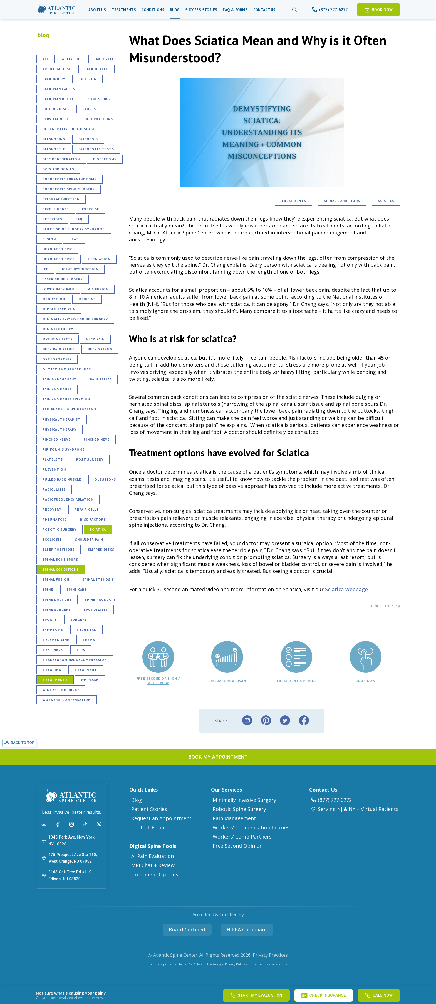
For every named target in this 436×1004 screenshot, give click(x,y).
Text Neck (53, 649)
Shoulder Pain (89, 539)
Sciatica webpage (346, 589)
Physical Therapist (62, 419)
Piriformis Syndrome (64, 449)
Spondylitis (96, 609)
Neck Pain (95, 339)
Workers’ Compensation (67, 700)
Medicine (87, 299)
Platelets (53, 459)
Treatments (124, 10)
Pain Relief (101, 379)
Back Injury (54, 79)
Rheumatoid (55, 519)
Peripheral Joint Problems (69, 409)
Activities (72, 59)
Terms (89, 639)
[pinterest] (266, 720)
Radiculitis (54, 489)
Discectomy (105, 159)
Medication (54, 299)
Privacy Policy (235, 964)
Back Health (96, 69)
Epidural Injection (61, 199)
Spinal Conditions (61, 569)
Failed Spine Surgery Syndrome (74, 229)
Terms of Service (265, 964)
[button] (57, 10)
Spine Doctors (57, 599)
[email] (247, 720)
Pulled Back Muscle (62, 479)
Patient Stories (149, 809)
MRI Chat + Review (153, 865)
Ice (45, 269)
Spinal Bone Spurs (60, 559)
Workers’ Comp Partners (242, 836)
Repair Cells (87, 509)
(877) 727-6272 (331, 800)
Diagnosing (54, 139)
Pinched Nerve (56, 439)
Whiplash (90, 679)
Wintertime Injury (61, 690)
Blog (175, 10)
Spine (48, 589)
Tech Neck (86, 629)
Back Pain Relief (58, 99)
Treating (52, 669)
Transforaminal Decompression (75, 659)
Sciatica (98, 529)
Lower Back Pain (58, 289)
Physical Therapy (59, 429)
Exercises (52, 219)
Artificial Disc (57, 69)
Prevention (54, 469)
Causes (89, 109)
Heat (74, 239)
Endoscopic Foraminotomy (69, 179)
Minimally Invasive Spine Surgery (75, 319)
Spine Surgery (56, 609)
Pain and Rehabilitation (66, 399)
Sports (50, 619)
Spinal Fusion (56, 579)
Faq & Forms (235, 10)
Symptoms (53, 629)
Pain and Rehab (57, 389)
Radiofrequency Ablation (68, 499)
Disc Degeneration (61, 159)
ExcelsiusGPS (56, 209)
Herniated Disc (57, 249)
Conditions (153, 10)
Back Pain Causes (59, 89)
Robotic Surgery (59, 529)
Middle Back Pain (59, 309)
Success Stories (201, 10)
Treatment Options (154, 874)
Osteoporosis (57, 359)
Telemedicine (56, 639)
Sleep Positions (59, 549)
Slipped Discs (101, 549)
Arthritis (106, 59)
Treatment (86, 669)
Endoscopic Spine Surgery (69, 189)
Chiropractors (97, 119)
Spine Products (100, 599)
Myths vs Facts (58, 339)
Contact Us (264, 10)
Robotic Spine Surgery (239, 809)
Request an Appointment (161, 818)
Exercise (91, 209)
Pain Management (60, 379)
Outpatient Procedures (67, 369)
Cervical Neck (56, 119)
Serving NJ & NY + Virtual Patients (354, 809)
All (46, 59)
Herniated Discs (59, 259)
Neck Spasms (100, 349)
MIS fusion (97, 289)
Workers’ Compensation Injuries (251, 827)
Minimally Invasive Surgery (244, 800)
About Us (97, 10)
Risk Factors (93, 519)
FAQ (79, 219)
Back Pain (87, 79)
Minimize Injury (58, 329)
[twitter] (285, 720)
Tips (80, 649)
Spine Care (76, 589)
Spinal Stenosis (98, 579)
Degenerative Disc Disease (69, 129)
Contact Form (147, 827)
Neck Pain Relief (58, 349)
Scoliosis (52, 539)
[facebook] (304, 720)
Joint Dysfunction (80, 269)
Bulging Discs (56, 109)
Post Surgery (90, 459)
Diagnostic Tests (96, 149)
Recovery (52, 509)
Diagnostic (54, 149)
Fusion (49, 239)
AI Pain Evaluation (152, 856)
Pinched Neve (97, 439)
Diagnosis (88, 139)
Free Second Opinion (237, 845)
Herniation (99, 259)
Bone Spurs (98, 99)
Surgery (78, 619)
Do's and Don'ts (58, 169)
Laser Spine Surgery (63, 279)
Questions (105, 479)
